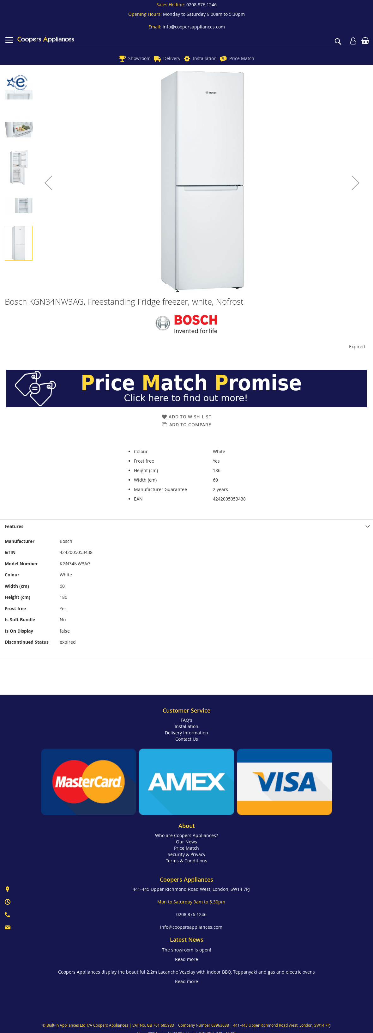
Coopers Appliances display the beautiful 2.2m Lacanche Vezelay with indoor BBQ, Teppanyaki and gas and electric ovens (186, 972)
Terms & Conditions (186, 861)
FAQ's (186, 720)
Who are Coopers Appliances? (186, 835)
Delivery (171, 58)
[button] (48, 182)
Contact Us (186, 739)
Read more (186, 959)
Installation (205, 58)
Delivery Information (186, 733)
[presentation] (186, 526)
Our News (186, 842)
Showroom (139, 58)
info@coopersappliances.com (194, 27)
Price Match (241, 58)
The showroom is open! (186, 950)
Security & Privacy (186, 854)
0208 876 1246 (201, 5)
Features (14, 526)
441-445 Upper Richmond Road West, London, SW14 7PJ (191, 889)
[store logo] (45, 39)
